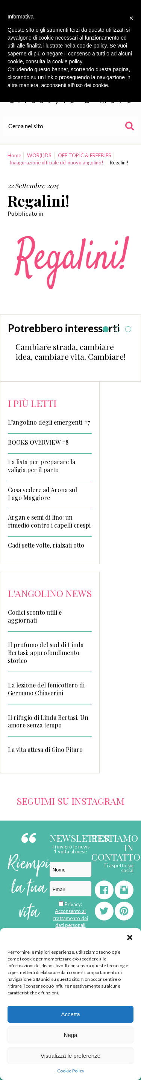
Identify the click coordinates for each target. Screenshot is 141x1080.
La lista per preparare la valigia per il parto (41, 466)
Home (14, 155)
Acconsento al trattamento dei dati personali (70, 918)
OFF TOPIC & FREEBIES (84, 155)
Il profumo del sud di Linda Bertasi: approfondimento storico (45, 652)
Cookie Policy (70, 1071)
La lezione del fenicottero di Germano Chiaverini (46, 689)
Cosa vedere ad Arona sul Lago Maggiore (42, 494)
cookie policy (67, 61)
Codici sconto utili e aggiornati (35, 616)
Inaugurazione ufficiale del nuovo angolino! (56, 163)
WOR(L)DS (39, 155)
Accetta (70, 1014)
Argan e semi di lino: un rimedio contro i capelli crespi (49, 521)
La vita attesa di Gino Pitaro (45, 749)
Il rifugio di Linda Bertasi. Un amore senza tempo (48, 721)
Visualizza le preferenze (70, 1055)
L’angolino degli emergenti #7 (49, 422)
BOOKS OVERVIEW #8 (38, 442)
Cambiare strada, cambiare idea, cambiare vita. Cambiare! (70, 351)
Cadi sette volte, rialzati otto (46, 545)
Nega (70, 1035)
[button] (129, 937)
